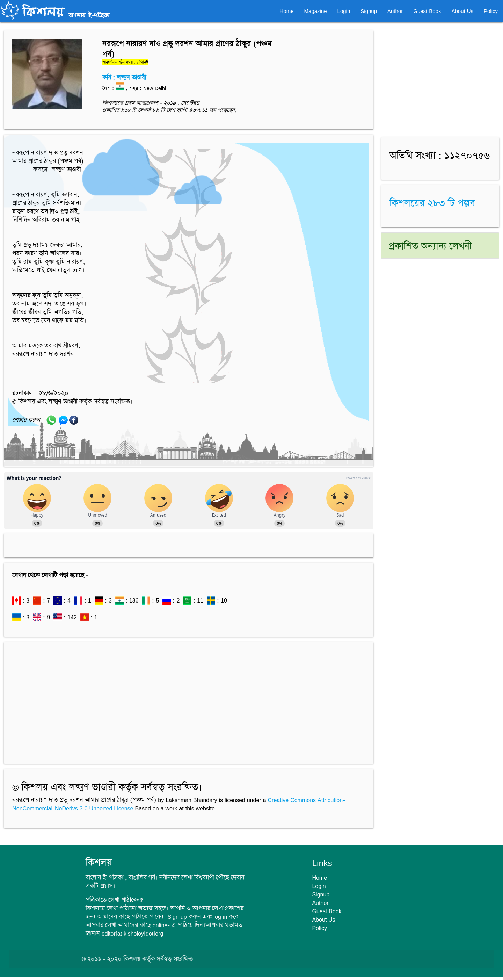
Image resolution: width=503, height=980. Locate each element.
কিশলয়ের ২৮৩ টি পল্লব (432, 203)
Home (287, 11)
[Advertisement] (188, 699)
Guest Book (427, 11)
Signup (368, 11)
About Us (462, 11)
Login (343, 11)
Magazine (315, 11)
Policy (491, 11)
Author (395, 11)
